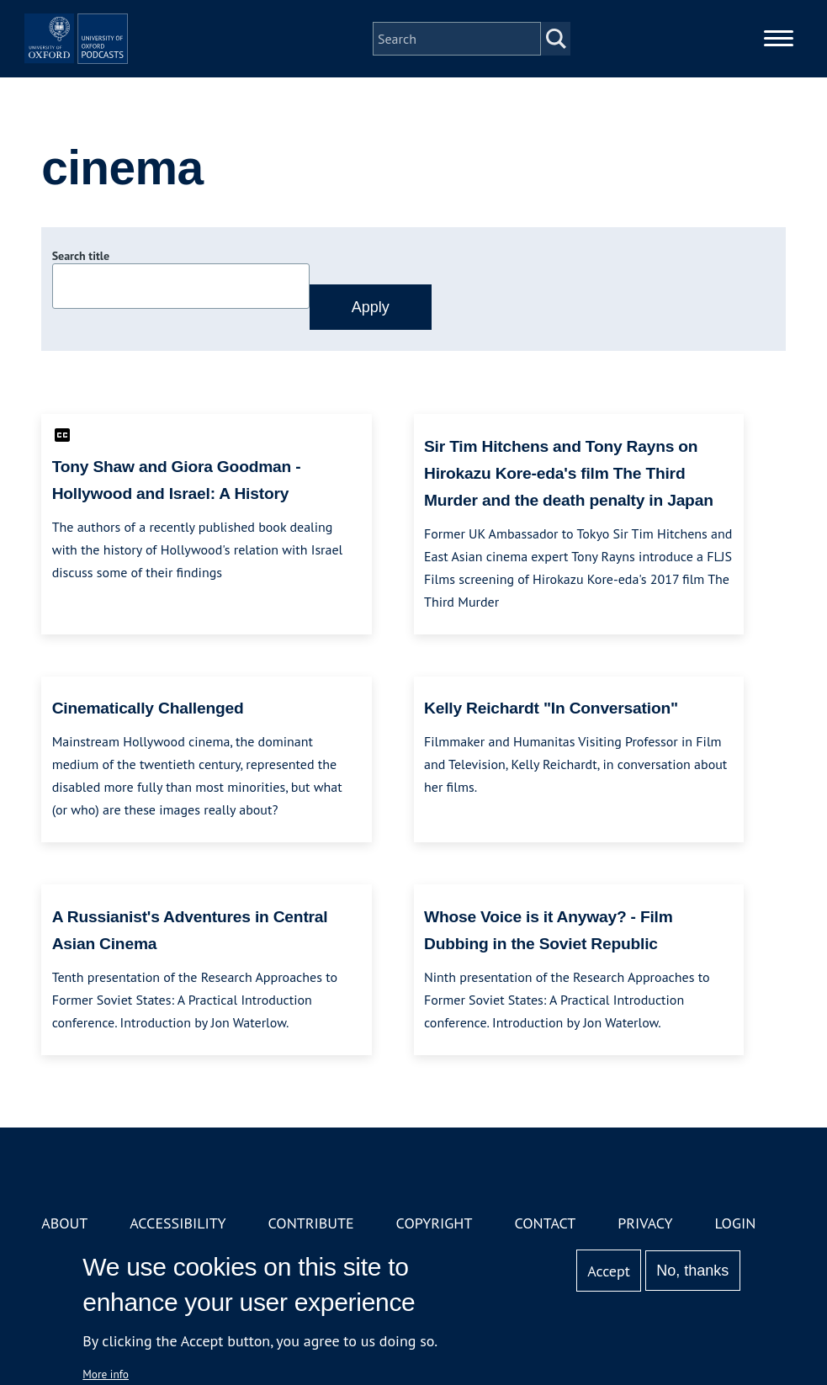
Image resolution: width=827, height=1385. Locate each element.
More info (105, 1374)
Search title (80, 255)
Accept (608, 1271)
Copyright (434, 1223)
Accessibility (177, 1223)
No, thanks (692, 1270)
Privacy (645, 1223)
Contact (544, 1223)
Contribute (311, 1223)
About (64, 1223)
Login (734, 1223)
